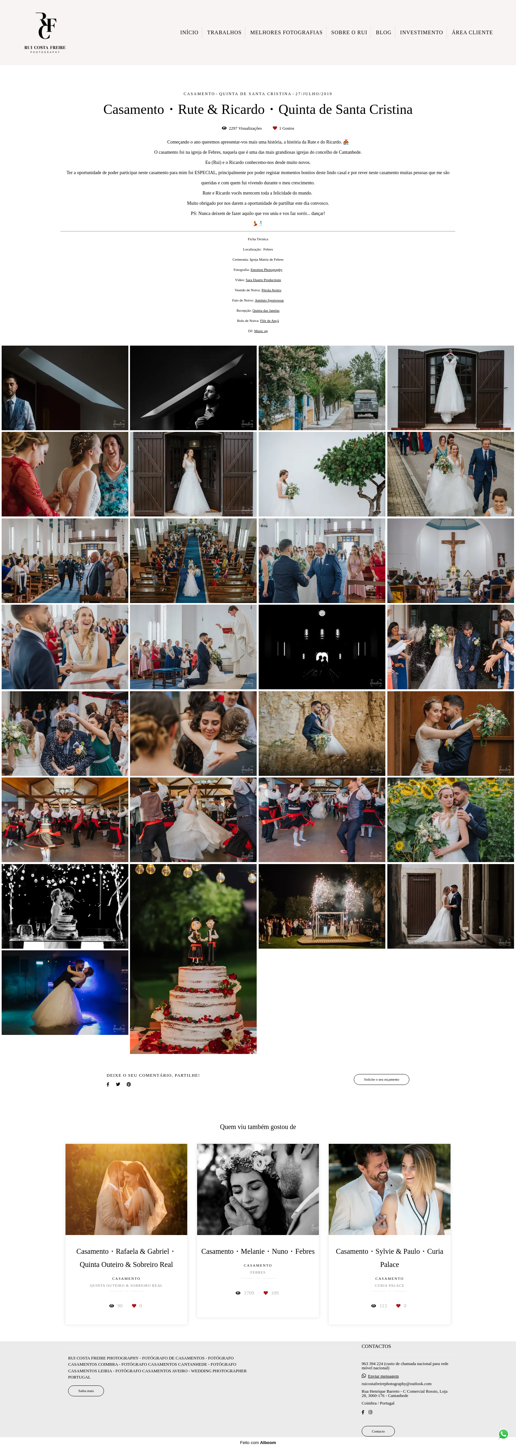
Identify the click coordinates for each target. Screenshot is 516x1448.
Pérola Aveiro (271, 290)
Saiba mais (86, 1391)
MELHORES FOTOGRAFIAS (286, 32)
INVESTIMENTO (421, 32)
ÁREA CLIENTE (472, 32)
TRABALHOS (224, 32)
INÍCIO (189, 32)
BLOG (384, 32)
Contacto (378, 1431)
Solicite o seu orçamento (381, 1079)
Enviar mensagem (383, 1376)
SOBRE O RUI (349, 32)
